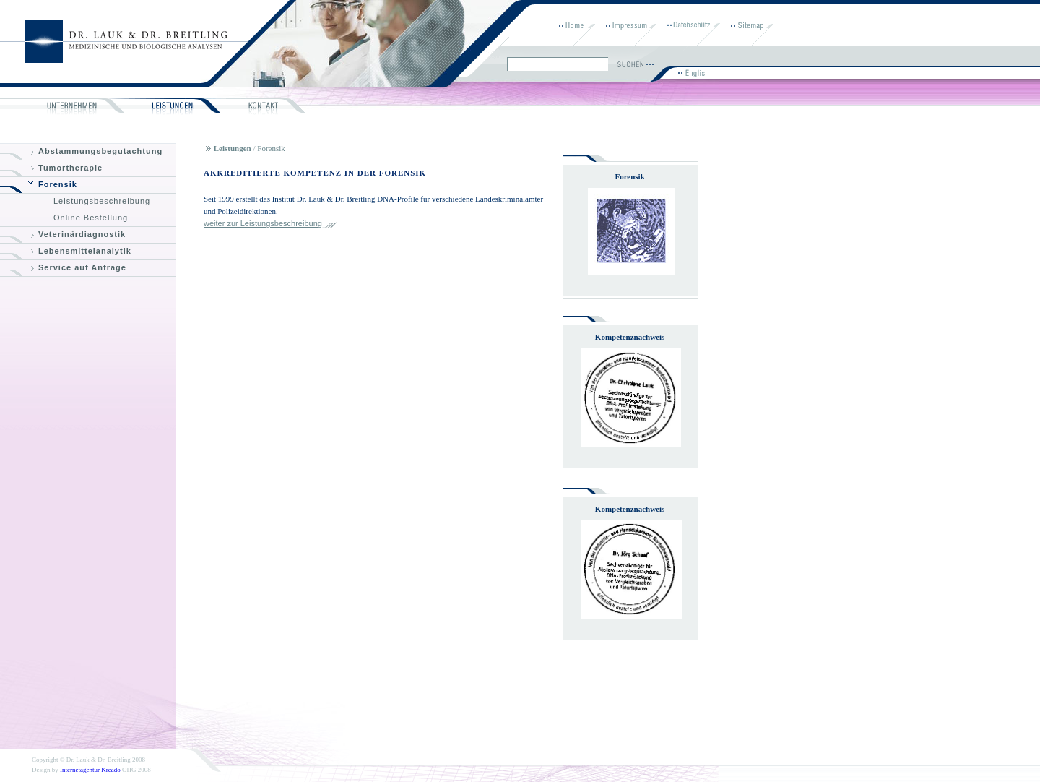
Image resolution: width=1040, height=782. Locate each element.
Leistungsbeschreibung (101, 201)
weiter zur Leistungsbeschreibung (263, 223)
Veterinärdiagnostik (82, 234)
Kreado (111, 769)
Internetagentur (80, 769)
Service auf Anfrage (82, 267)
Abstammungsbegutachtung (100, 151)
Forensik (57, 184)
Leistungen (232, 148)
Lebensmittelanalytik (84, 250)
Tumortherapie (70, 167)
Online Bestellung (90, 217)
